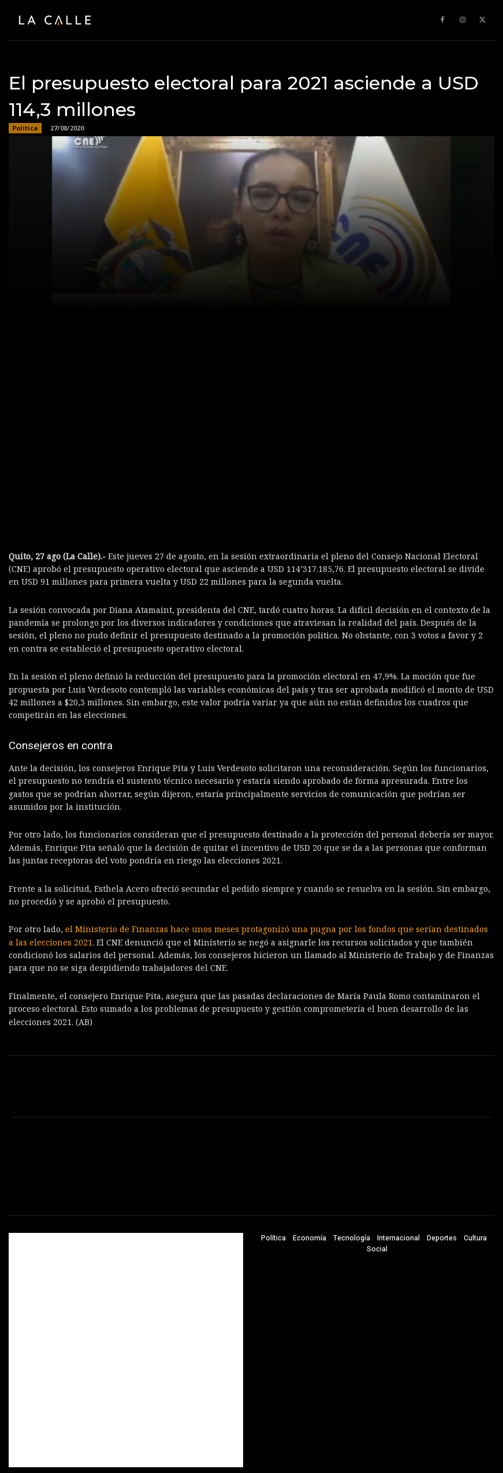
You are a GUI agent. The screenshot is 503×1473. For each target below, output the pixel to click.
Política (25, 128)
